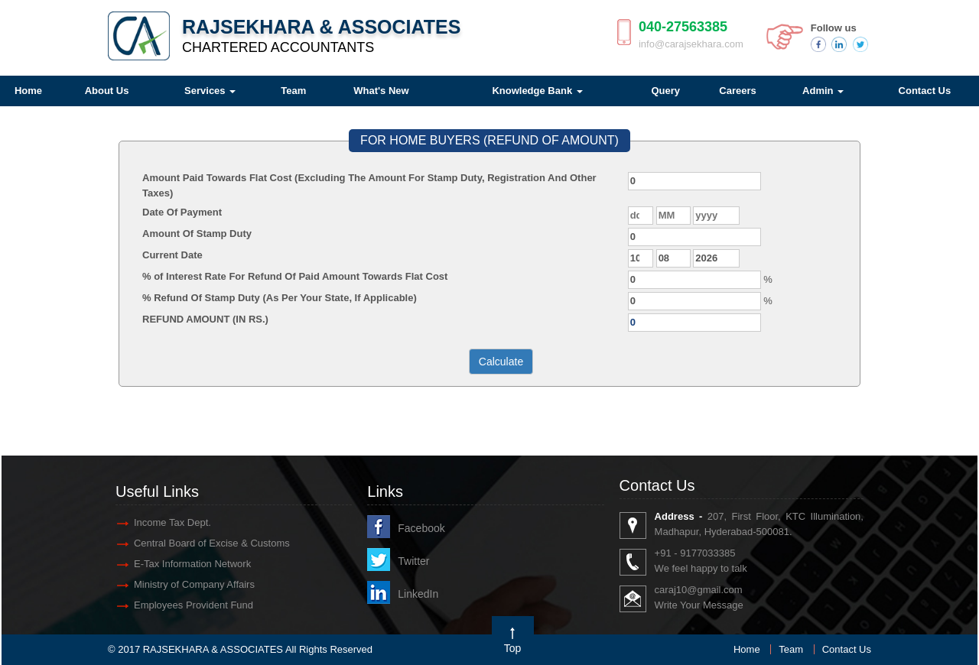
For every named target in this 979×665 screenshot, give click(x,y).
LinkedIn (418, 594)
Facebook (421, 528)
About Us (107, 90)
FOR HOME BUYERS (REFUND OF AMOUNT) (489, 140)
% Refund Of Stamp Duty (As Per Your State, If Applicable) (279, 297)
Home (746, 649)
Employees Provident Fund (193, 605)
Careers (737, 90)
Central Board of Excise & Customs (212, 543)
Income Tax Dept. (172, 522)
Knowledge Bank (537, 90)
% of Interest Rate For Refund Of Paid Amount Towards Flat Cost (294, 276)
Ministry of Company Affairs (194, 584)
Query (665, 90)
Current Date (172, 255)
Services (210, 90)
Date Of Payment (182, 212)
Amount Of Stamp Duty (197, 233)
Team (293, 90)
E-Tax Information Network (192, 563)
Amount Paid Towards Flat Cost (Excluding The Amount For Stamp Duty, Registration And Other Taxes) (369, 185)
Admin (823, 90)
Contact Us (846, 649)
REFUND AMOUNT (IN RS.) (205, 319)
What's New (380, 90)
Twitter (413, 561)
